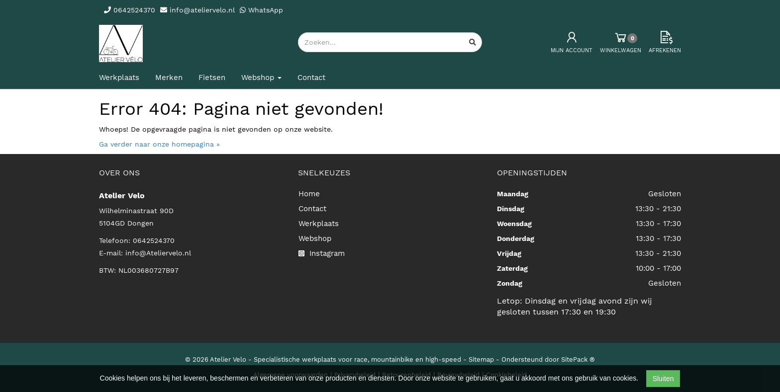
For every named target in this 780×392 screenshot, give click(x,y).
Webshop (314, 238)
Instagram (321, 253)
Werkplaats (119, 77)
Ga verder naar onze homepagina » (159, 144)
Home (309, 193)
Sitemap (481, 359)
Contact (311, 77)
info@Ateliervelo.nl (158, 253)
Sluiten (663, 379)
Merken (169, 77)
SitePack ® (578, 359)
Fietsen (211, 77)
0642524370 (154, 240)
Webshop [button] (261, 77)
